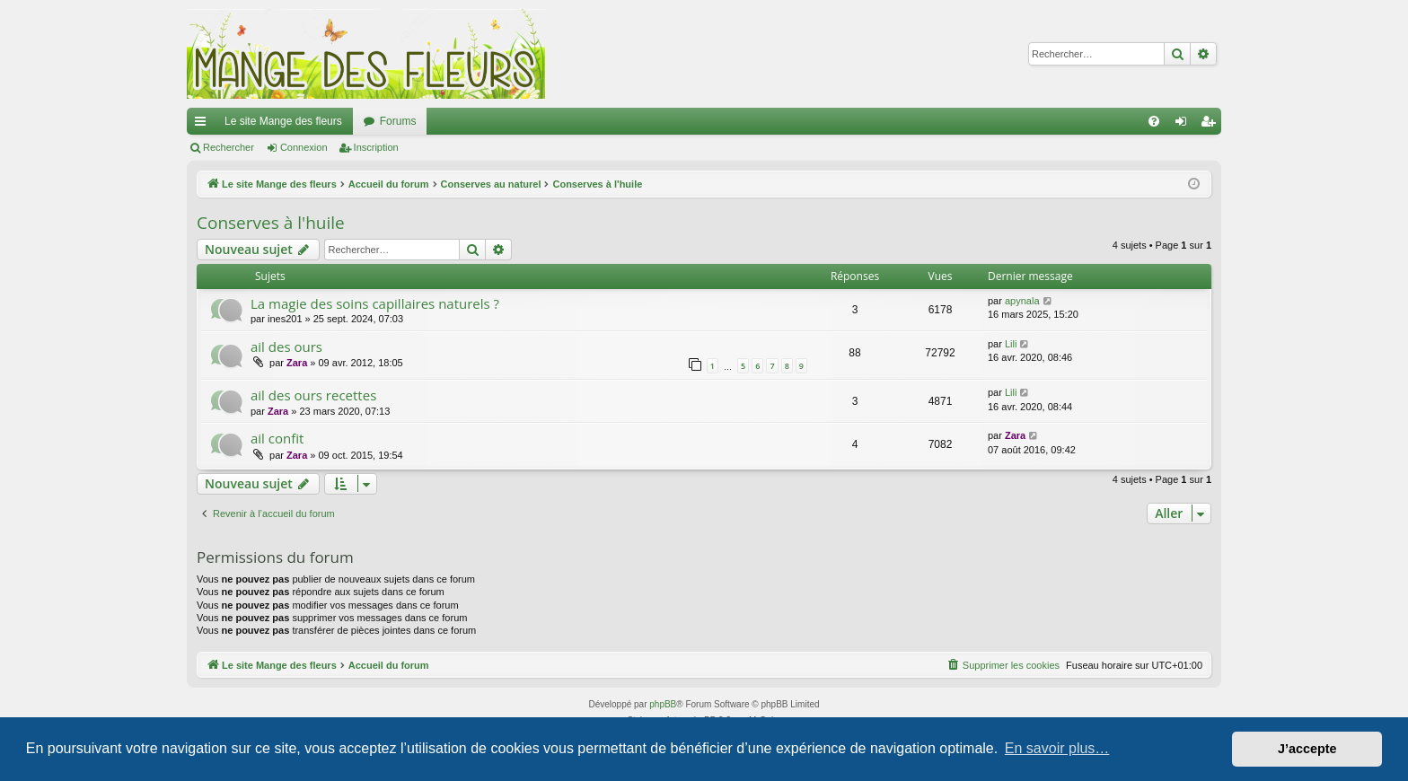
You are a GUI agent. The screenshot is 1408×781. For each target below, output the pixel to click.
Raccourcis (204, 125)
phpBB (662, 704)
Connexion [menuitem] (1184, 125)
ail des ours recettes (313, 395)
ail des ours (286, 346)
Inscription (376, 147)
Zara (296, 362)
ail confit (277, 438)
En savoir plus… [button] (1057, 748)
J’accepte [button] (1307, 749)
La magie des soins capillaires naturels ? (375, 303)
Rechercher (228, 147)
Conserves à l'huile (271, 222)
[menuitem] (1153, 121)
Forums (398, 121)
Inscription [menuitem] (1211, 125)
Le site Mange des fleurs (283, 121)
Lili (1010, 343)
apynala (1022, 300)
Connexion (304, 147)
